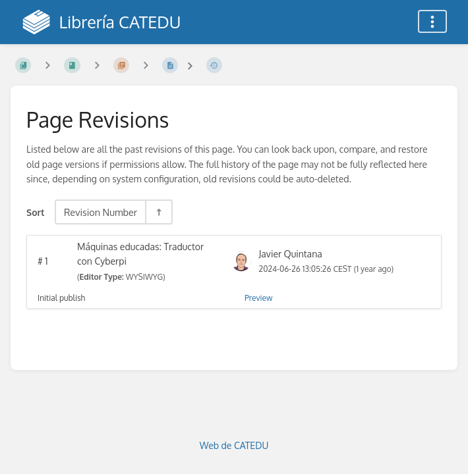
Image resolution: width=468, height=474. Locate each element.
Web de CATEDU (234, 445)
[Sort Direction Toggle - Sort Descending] (158, 212)
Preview (258, 298)
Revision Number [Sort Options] (100, 212)
